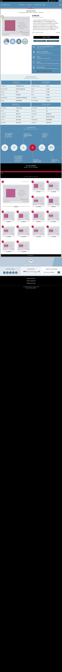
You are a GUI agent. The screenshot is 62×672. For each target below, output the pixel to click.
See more (31, 638)
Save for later (53, 40)
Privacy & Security (31, 661)
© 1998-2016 (25, 669)
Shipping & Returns (31, 666)
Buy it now (46, 37)
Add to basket (39, 40)
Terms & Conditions (31, 663)
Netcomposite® (33, 670)
